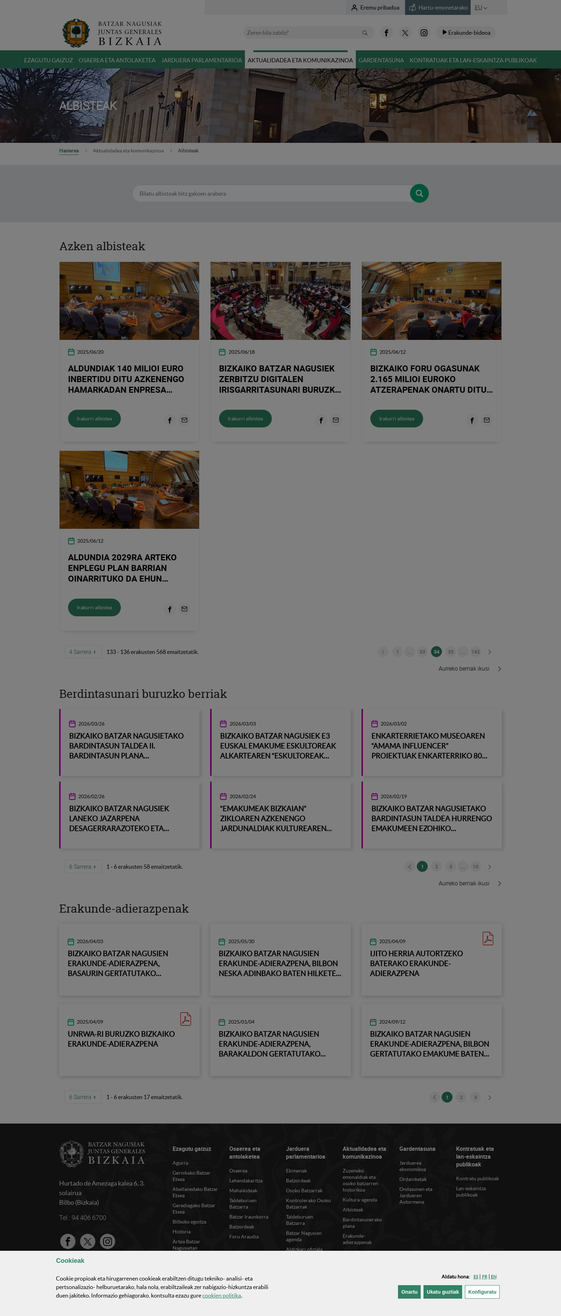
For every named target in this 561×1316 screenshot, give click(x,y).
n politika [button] (221, 1295)
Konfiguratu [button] (483, 1291)
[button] (475, 1277)
